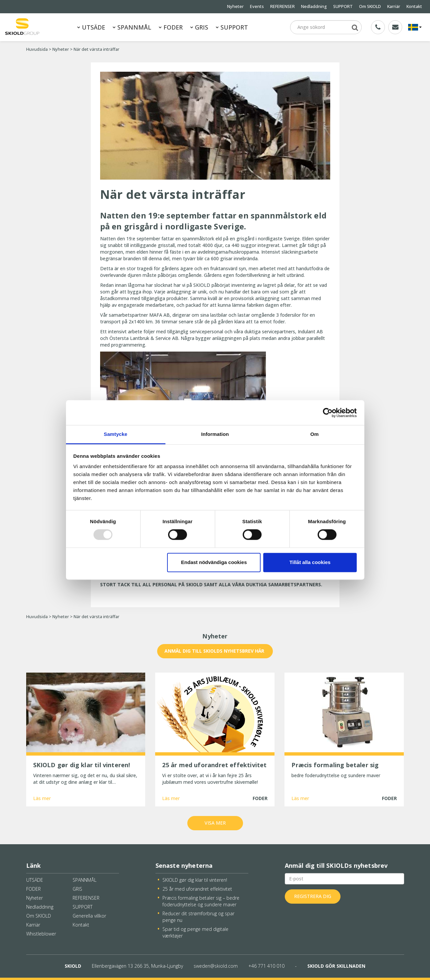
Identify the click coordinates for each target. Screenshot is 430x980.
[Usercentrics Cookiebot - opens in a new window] (328, 413)
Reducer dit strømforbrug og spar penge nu (198, 916)
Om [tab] (314, 434)
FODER (171, 27)
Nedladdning (314, 6)
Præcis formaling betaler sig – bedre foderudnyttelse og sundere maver (200, 901)
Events (257, 6)
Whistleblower (41, 934)
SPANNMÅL (132, 27)
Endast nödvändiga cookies (214, 562)
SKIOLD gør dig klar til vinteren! (194, 880)
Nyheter (235, 6)
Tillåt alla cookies (310, 562)
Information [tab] (215, 434)
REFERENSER (282, 6)
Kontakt (414, 6)
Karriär (393, 6)
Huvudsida (37, 49)
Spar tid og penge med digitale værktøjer (195, 932)
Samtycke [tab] (115, 434)
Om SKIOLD (370, 6)
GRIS (199, 27)
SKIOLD (73, 966)
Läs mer (42, 798)
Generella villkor (89, 916)
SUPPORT (343, 6)
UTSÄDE (91, 27)
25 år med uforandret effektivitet (197, 889)
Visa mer (215, 823)
